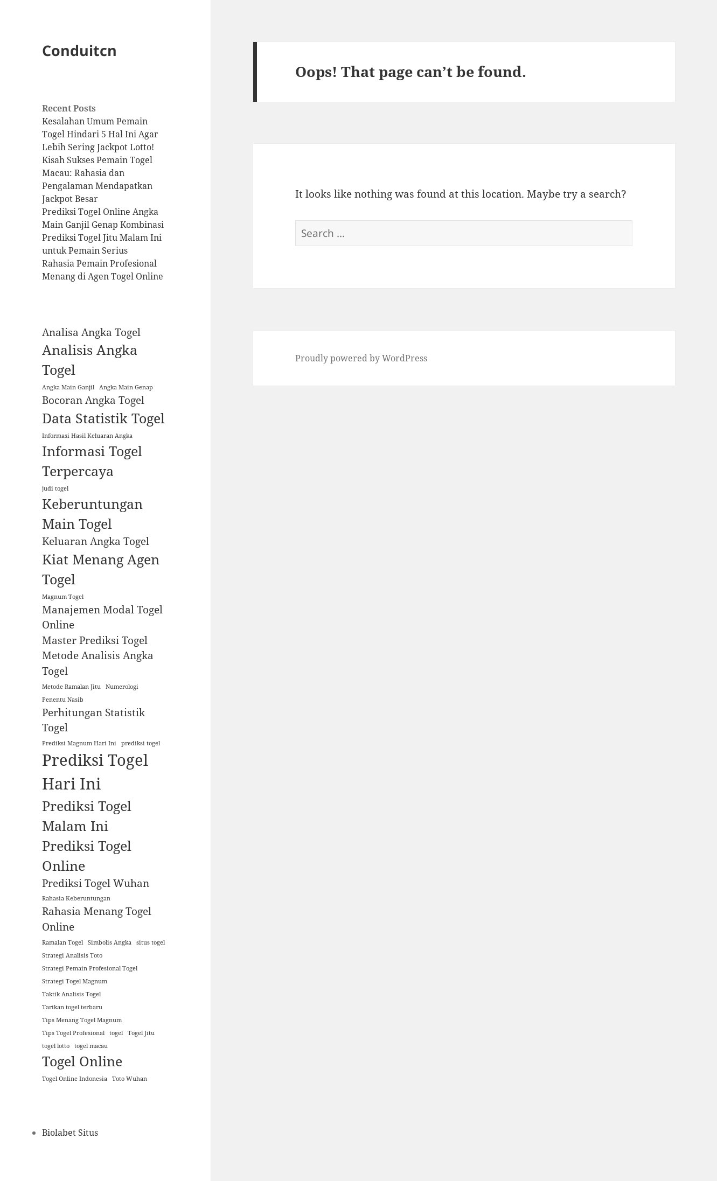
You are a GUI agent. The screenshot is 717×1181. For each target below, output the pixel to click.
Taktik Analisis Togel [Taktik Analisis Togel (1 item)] (71, 994)
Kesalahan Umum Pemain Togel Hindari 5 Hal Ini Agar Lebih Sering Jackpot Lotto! (100, 134)
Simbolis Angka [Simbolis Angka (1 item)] (109, 942)
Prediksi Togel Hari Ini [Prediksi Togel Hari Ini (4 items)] (95, 771)
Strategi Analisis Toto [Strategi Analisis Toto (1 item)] (72, 955)
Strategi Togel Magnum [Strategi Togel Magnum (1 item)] (74, 981)
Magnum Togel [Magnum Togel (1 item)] (62, 596)
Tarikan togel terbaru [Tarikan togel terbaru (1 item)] (72, 1007)
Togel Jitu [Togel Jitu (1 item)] (141, 1033)
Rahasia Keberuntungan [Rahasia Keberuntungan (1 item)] (76, 898)
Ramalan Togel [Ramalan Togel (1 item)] (62, 942)
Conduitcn (79, 50)
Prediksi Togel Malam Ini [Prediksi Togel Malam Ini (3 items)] (86, 816)
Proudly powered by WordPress (361, 358)
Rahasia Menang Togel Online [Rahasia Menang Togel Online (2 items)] (96, 919)
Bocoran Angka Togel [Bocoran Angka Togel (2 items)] (93, 400)
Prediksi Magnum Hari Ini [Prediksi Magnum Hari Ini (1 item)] (79, 743)
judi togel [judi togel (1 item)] (55, 488)
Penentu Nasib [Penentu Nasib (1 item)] (62, 699)
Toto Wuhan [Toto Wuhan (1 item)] (129, 1078)
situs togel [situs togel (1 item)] (150, 942)
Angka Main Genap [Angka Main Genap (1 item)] (126, 387)
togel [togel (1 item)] (116, 1033)
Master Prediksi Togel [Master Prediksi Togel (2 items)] (95, 640)
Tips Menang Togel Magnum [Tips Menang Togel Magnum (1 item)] (82, 1020)
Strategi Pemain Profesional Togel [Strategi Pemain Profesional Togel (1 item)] (89, 968)
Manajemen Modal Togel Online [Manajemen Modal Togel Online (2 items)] (102, 617)
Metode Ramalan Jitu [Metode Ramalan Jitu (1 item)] (71, 686)
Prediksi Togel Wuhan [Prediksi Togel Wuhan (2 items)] (95, 883)
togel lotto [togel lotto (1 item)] (55, 1046)
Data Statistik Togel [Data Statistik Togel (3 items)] (103, 418)
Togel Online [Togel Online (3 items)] (82, 1061)
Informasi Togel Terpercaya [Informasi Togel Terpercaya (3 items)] (92, 461)
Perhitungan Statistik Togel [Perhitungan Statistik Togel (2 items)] (93, 720)
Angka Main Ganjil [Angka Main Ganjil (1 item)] (68, 387)
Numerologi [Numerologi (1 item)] (122, 686)
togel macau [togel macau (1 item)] (91, 1046)
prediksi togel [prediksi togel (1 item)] (140, 743)
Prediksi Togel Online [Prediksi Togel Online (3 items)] (86, 856)
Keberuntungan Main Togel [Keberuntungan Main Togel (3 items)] (92, 514)
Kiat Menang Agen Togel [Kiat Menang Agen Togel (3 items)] (100, 569)
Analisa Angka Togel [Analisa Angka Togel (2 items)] (91, 332)
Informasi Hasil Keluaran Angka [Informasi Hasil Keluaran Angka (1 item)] (87, 435)
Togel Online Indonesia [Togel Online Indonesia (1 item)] (74, 1078)
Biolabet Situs (70, 1132)
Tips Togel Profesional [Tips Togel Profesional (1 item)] (73, 1033)
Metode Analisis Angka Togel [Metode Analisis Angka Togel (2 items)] (98, 663)
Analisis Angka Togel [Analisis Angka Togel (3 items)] (89, 360)
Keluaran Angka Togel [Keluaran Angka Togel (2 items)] (95, 541)
